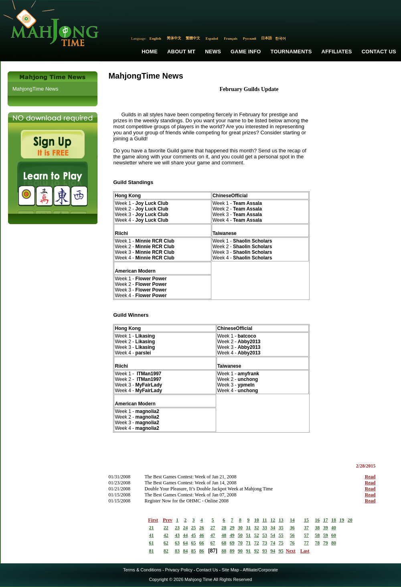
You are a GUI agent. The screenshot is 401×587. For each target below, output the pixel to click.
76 (292, 543)
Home (150, 52)
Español (212, 38)
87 (213, 551)
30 (240, 527)
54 (272, 535)
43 (177, 535)
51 (248, 535)
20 (350, 520)
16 (317, 520)
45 (193, 535)
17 (325, 520)
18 (333, 520)
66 (201, 543)
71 (248, 543)
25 (193, 527)
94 (272, 551)
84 (185, 551)
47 (213, 535)
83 (177, 551)
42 (166, 535)
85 (193, 551)
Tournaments (291, 52)
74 (272, 543)
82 (166, 551)
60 (333, 535)
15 (306, 520)
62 (166, 543)
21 (151, 527)
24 (185, 527)
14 (292, 520)
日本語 (266, 38)
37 (306, 527)
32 (256, 527)
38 (317, 527)
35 (281, 527)
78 (317, 543)
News (213, 52)
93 (264, 551)
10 (256, 520)
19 (341, 520)
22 (166, 527)
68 (223, 543)
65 (193, 543)
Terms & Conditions (142, 569)
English (155, 38)
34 (272, 527)
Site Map (230, 569)
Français (231, 38)
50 (240, 535)
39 (325, 527)
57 (306, 535)
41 (151, 535)
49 (232, 535)
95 (281, 551)
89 (232, 551)
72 (256, 543)
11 (264, 520)
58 (317, 535)
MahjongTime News (35, 89)
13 (281, 520)
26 (201, 527)
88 (223, 551)
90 (240, 551)
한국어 (280, 38)
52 (256, 535)
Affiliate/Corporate (260, 569)
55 (281, 535)
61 (151, 543)
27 (213, 527)
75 (281, 543)
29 (232, 527)
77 (306, 543)
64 (185, 543)
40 (333, 527)
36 (292, 527)
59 (325, 535)
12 (272, 520)
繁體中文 (193, 38)
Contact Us (379, 52)
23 (177, 527)
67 (213, 543)
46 (201, 535)
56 (292, 535)
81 (151, 551)
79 (325, 543)
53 (264, 535)
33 (264, 527)
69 (232, 543)
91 (248, 551)
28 (223, 527)
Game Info (246, 52)
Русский (249, 38)
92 (256, 551)
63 (177, 543)
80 (333, 543)
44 (185, 535)
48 (223, 535)
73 (264, 543)
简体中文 (174, 38)
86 (201, 551)
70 (240, 543)
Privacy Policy (178, 569)
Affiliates (337, 52)
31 (248, 527)
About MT (181, 52)
